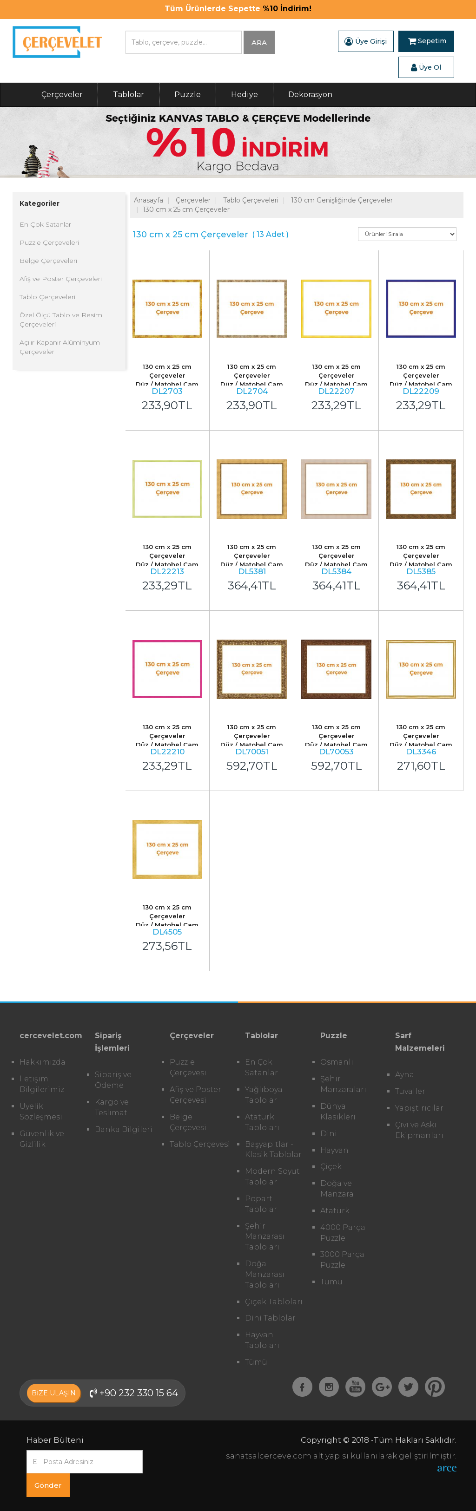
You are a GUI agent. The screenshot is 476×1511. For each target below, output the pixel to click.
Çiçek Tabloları (274, 1301)
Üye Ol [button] (426, 67)
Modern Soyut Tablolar (272, 1176)
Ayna (404, 1074)
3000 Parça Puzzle (342, 1259)
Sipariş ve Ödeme (113, 1080)
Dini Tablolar (270, 1318)
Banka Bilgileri (123, 1129)
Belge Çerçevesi (188, 1122)
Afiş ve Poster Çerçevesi (195, 1095)
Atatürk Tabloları (262, 1122)
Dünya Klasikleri (338, 1111)
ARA (259, 42)
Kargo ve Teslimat (112, 1107)
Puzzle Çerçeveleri (49, 242)
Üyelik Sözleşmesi (41, 1111)
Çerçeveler (62, 94)
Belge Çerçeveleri (48, 260)
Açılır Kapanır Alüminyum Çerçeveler (60, 347)
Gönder (48, 1485)
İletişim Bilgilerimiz (42, 1084)
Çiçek (331, 1166)
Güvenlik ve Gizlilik (42, 1139)
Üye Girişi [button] (365, 41)
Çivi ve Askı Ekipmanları (419, 1130)
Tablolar (128, 94)
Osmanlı (336, 1062)
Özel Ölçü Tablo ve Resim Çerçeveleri (61, 319)
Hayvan (334, 1150)
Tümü (256, 1362)
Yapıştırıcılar (419, 1108)
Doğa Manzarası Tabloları (264, 1274)
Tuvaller (410, 1091)
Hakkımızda (43, 1062)
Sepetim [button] (427, 41)
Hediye (244, 94)
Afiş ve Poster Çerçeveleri (61, 279)
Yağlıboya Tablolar (264, 1095)
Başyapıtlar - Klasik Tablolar (273, 1149)
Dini (328, 1133)
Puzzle (187, 94)
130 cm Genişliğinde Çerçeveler (342, 200)
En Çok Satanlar (45, 224)
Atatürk (335, 1210)
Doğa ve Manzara (337, 1188)
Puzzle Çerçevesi (188, 1067)
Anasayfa (148, 200)
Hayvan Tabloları (262, 1340)
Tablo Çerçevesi (200, 1144)
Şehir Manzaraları (343, 1084)
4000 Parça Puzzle (342, 1233)
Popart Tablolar (261, 1204)
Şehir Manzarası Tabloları (264, 1237)
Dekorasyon (310, 94)
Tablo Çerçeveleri (47, 297)
